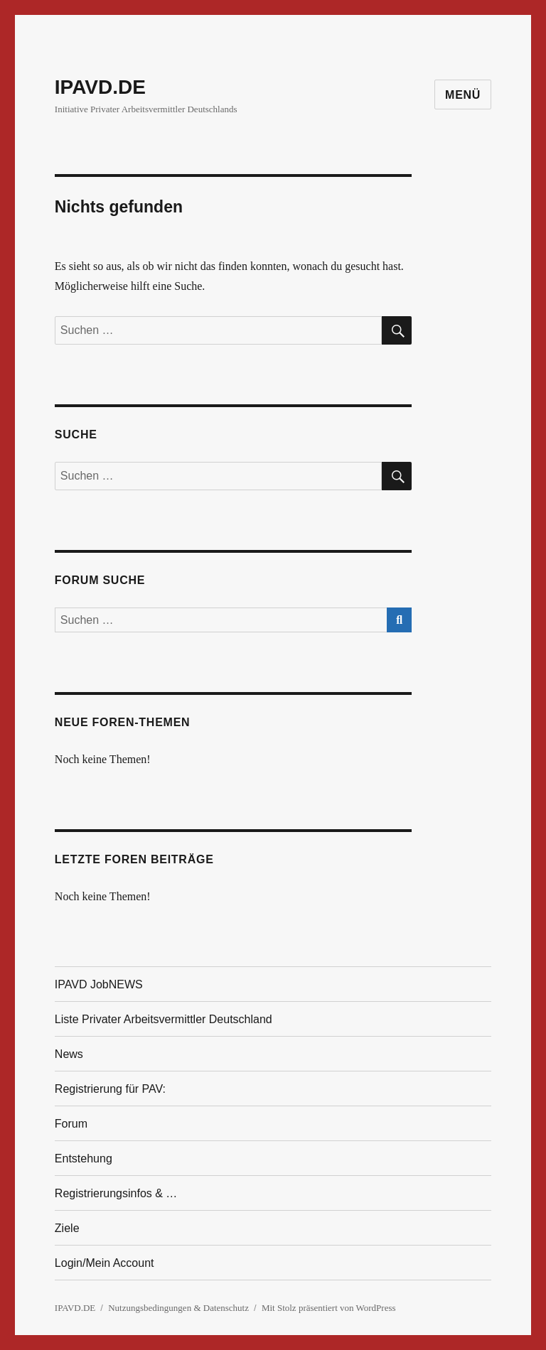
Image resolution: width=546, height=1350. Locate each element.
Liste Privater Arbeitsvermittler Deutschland (163, 1019)
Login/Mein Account (104, 1263)
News (69, 1054)
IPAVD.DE (100, 87)
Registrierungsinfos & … (116, 1193)
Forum (71, 1124)
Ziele (67, 1228)
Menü (463, 95)
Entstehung (83, 1158)
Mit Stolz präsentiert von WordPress (329, 1307)
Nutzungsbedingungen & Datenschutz (178, 1307)
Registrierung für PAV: (110, 1089)
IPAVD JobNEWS (99, 984)
